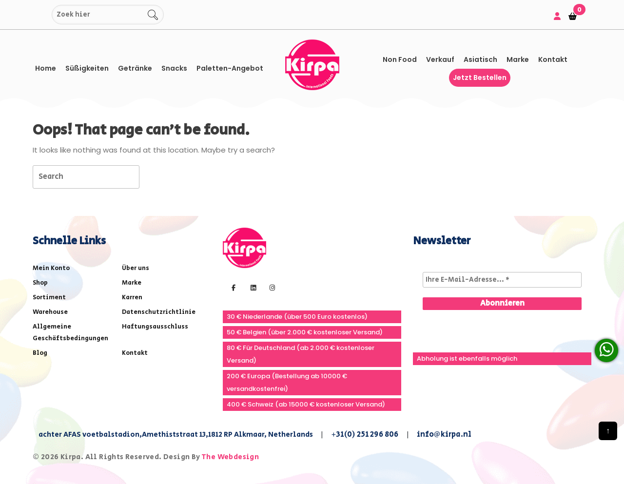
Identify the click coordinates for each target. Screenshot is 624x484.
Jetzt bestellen (480, 77)
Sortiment (49, 297)
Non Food (400, 59)
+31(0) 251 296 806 (365, 434)
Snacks (174, 68)
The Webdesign (230, 457)
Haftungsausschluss (155, 326)
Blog (40, 353)
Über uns (135, 268)
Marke (518, 59)
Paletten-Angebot (229, 68)
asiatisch (480, 59)
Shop (40, 283)
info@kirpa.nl (444, 434)
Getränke (135, 68)
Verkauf (440, 59)
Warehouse (50, 312)
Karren (132, 297)
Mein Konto (51, 268)
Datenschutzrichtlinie (158, 312)
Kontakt (552, 59)
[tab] (157, 176)
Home (45, 68)
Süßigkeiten (87, 68)
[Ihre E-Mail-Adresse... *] (502, 280)
